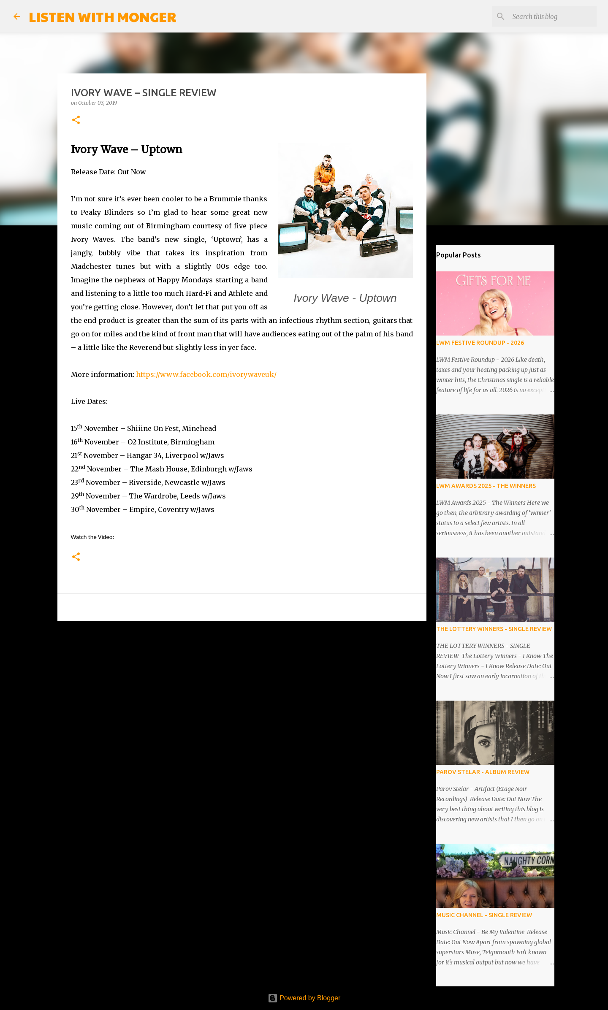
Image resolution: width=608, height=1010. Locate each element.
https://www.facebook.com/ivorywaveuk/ (206, 374)
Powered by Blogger (304, 998)
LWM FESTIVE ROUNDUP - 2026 (480, 342)
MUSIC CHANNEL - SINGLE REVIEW (484, 915)
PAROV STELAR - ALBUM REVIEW (482, 772)
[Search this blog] (552, 16)
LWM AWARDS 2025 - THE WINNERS (486, 485)
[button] (76, 120)
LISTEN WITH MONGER (102, 16)
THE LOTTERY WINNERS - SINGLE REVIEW (494, 628)
